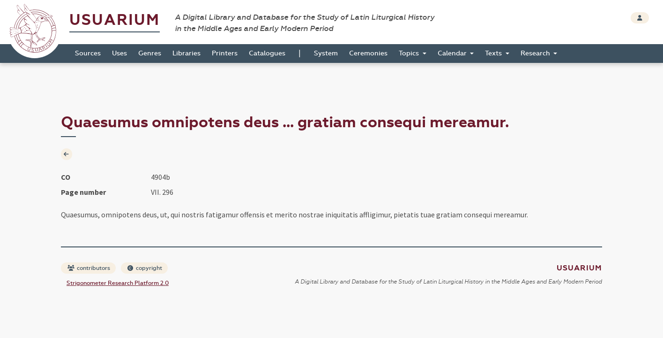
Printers (225, 53)
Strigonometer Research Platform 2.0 (118, 283)
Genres (149, 53)
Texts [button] (494, 53)
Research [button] (536, 53)
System (326, 53)
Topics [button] (410, 53)
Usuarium (114, 20)
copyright (144, 268)
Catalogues (267, 53)
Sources (88, 53)
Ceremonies (368, 53)
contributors (88, 268)
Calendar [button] (453, 53)
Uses (119, 53)
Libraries (186, 53)
